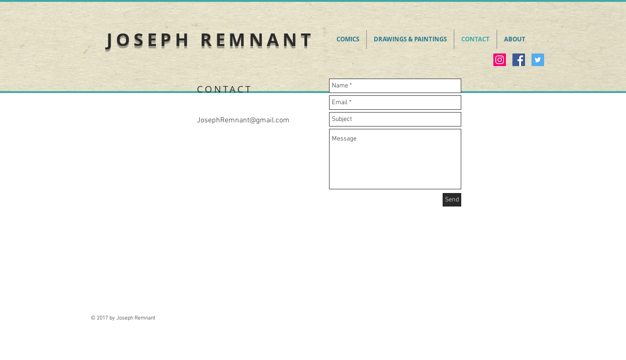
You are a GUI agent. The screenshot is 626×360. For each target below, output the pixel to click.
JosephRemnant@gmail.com (243, 120)
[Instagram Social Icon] (499, 59)
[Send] (452, 200)
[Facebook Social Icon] (518, 59)
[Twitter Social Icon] (538, 59)
